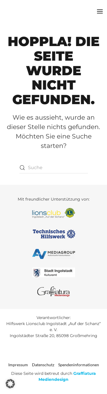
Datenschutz (43, 364)
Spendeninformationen (78, 364)
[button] (100, 11)
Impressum (18, 364)
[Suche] (53, 167)
